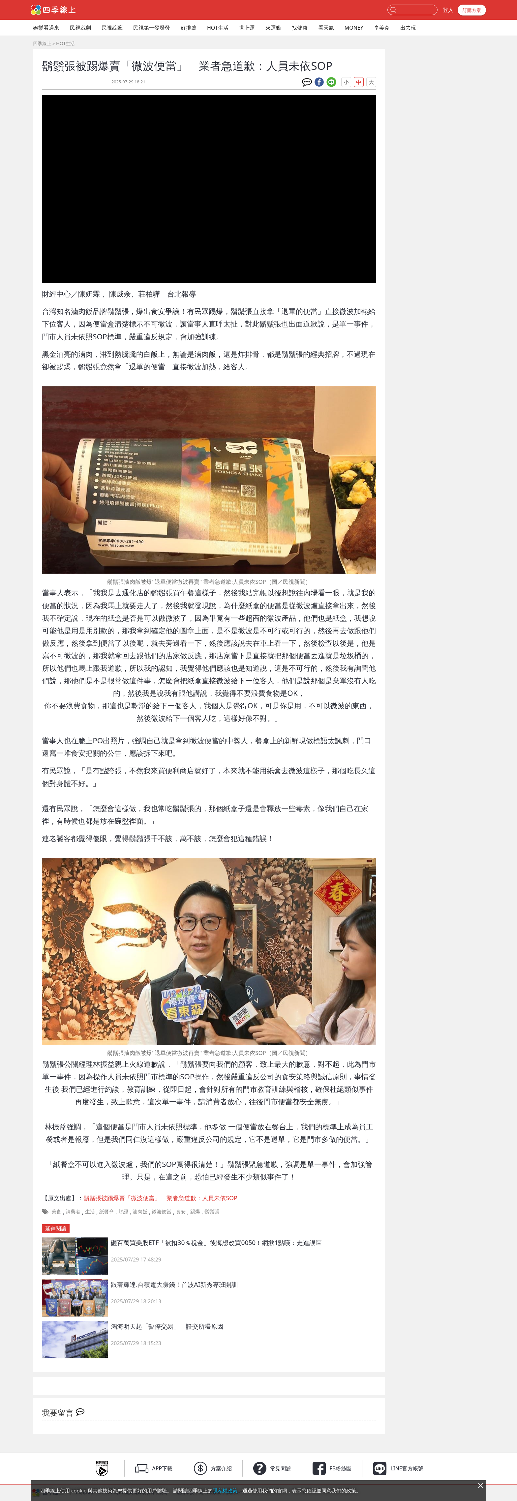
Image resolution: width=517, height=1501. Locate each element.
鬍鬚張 (211, 1211)
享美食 (382, 27)
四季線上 (42, 43)
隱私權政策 (225, 1490)
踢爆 (195, 1211)
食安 (181, 1211)
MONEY (354, 27)
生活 (90, 1211)
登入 (448, 10)
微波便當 (161, 1211)
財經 (123, 1211)
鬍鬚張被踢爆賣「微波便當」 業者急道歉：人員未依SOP (160, 1198)
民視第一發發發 (151, 27)
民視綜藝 (112, 27)
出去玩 (408, 27)
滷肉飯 (140, 1211)
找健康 (300, 27)
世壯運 (247, 27)
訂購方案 (472, 10)
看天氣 (326, 27)
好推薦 (189, 27)
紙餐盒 (106, 1211)
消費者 (73, 1211)
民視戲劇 (80, 27)
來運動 (273, 27)
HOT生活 (217, 27)
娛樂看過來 (46, 27)
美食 (56, 1211)
